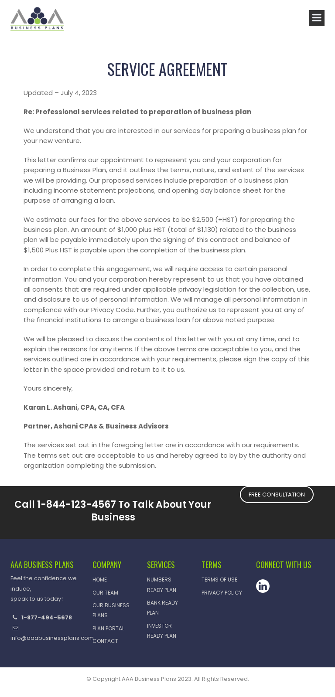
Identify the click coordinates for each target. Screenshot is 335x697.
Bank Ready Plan (162, 607)
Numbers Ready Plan (161, 584)
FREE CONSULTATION (277, 494)
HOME (99, 579)
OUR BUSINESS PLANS (111, 610)
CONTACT (105, 641)
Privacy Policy (222, 592)
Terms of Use (219, 579)
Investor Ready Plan (161, 630)
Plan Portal (108, 628)
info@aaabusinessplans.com (52, 638)
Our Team (105, 592)
